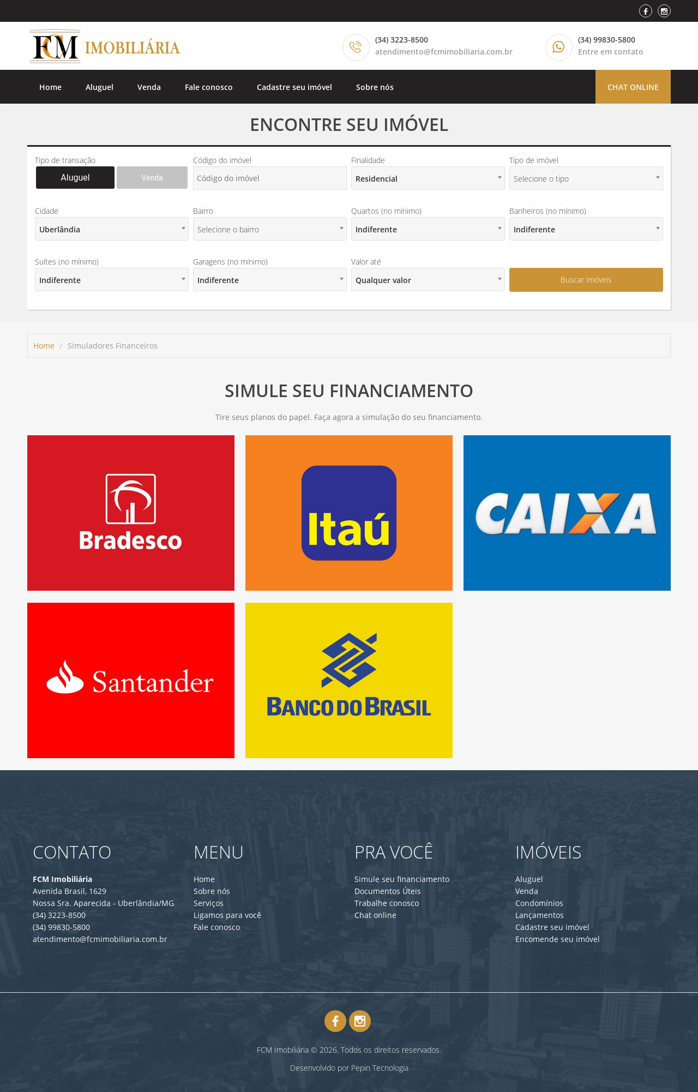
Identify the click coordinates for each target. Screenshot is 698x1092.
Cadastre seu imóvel (294, 87)
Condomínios (539, 903)
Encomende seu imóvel (557, 939)
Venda (149, 87)
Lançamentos (539, 915)
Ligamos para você (227, 915)
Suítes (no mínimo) (67, 261)
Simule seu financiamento (401, 879)
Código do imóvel (222, 160)
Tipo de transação (65, 160)
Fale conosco (209, 87)
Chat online (633, 87)
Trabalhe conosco (386, 903)
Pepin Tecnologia (379, 1068)
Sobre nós (375, 87)
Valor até (366, 261)
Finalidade (368, 160)
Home (50, 87)
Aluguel (99, 87)
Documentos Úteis (387, 891)
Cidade (46, 211)
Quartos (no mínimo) (386, 211)
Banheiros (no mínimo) (547, 211)
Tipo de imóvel (533, 160)
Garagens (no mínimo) (230, 261)
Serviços (209, 903)
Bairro (203, 211)
